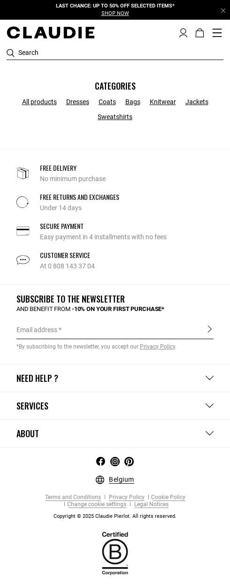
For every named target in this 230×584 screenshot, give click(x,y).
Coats (107, 102)
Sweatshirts (115, 117)
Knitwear (163, 102)
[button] (183, 32)
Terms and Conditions (73, 497)
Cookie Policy (168, 497)
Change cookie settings (96, 504)
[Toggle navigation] (217, 33)
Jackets (196, 102)
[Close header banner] (223, 10)
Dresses (77, 102)
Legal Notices (151, 504)
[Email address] (115, 329)
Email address (36, 330)
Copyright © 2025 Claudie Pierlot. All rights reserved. (115, 516)
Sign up (209, 329)
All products (39, 102)
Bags (132, 102)
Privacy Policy (126, 497)
